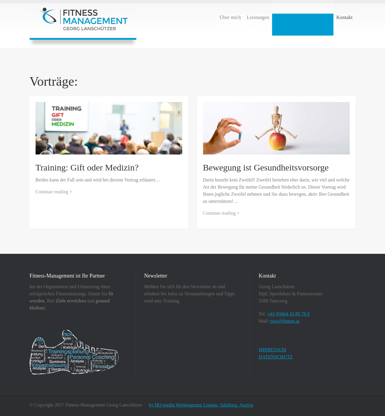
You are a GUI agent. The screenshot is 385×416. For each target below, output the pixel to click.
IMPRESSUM (272, 349)
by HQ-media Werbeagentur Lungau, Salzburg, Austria (201, 404)
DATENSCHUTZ (276, 356)
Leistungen (258, 17)
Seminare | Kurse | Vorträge (302, 17)
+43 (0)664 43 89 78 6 (288, 313)
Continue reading (52, 191)
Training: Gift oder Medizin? (87, 167)
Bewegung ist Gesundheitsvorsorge (266, 167)
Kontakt (344, 17)
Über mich (230, 17)
